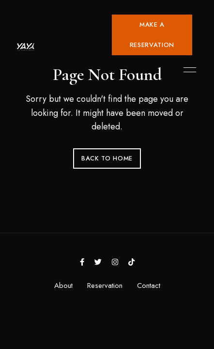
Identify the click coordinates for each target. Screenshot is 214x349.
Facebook (82, 262)
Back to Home (107, 158)
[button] (152, 35)
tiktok (131, 262)
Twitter (98, 262)
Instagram (115, 262)
